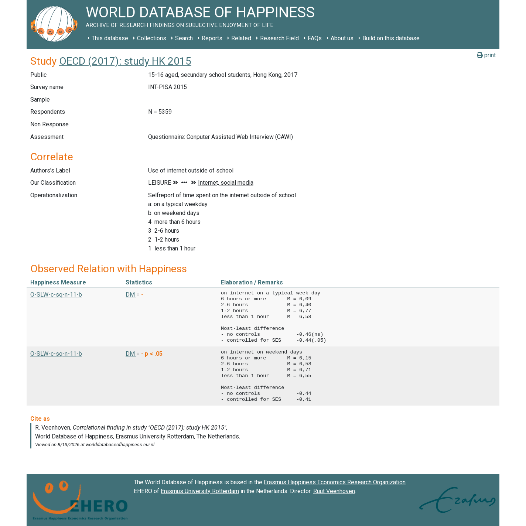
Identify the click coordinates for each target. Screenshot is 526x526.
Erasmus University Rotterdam (200, 491)
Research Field (279, 38)
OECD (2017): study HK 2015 (125, 61)
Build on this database (391, 38)
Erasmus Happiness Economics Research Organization (335, 482)
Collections (151, 38)
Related (241, 38)
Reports (212, 38)
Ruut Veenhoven (334, 491)
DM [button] (131, 294)
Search (184, 38)
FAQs (315, 38)
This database (110, 38)
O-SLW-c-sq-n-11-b (56, 294)
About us (342, 38)
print (486, 55)
